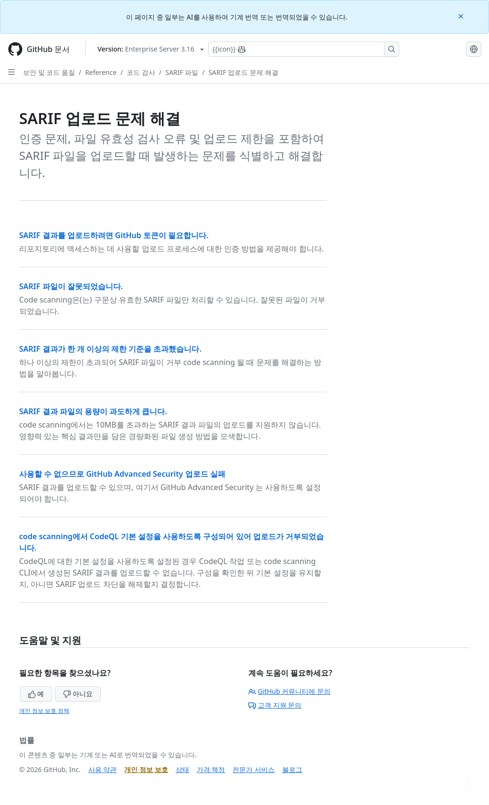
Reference (101, 72)
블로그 (292, 769)
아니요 (78, 693)
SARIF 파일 (181, 72)
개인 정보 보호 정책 (44, 711)
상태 (182, 769)
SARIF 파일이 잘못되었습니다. (71, 286)
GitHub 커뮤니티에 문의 (289, 691)
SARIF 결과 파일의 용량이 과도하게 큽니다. (93, 411)
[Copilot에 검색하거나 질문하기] (303, 49)
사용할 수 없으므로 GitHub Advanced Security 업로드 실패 (122, 474)
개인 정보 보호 (146, 769)
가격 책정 (211, 769)
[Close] (461, 15)
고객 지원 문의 (274, 705)
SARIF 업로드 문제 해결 (243, 72)
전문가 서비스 (254, 769)
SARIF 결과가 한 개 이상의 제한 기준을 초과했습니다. (110, 349)
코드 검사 (141, 72)
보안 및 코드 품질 (49, 72)
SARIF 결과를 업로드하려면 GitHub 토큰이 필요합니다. (114, 235)
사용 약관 (102, 769)
